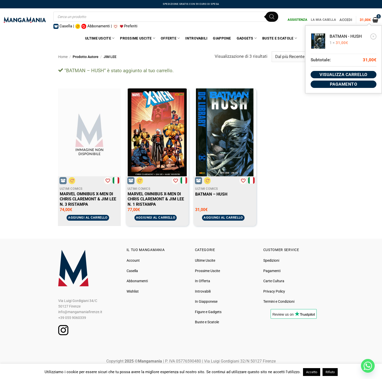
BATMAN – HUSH (211, 194)
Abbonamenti (137, 281)
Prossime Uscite (137, 38)
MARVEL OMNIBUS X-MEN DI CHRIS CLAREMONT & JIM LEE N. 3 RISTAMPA (88, 199)
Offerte (170, 38)
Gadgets (247, 38)
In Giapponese (206, 301)
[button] (369, 19)
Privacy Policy (274, 291)
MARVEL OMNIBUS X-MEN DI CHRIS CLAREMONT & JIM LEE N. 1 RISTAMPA (156, 199)
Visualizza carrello (343, 74)
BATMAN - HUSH (346, 36)
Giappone (222, 38)
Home (63, 57)
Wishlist (133, 291)
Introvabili (196, 38)
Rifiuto (330, 372)
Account (133, 260)
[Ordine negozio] (298, 56)
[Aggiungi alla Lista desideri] (107, 180)
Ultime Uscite (99, 38)
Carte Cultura (273, 281)
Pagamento (343, 84)
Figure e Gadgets (208, 312)
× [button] (373, 36)
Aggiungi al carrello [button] (88, 217)
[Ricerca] (272, 17)
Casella (132, 271)
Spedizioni (271, 260)
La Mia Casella (323, 20)
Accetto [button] (311, 372)
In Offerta (202, 281)
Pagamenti (271, 271)
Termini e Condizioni (278, 301)
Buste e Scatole (279, 38)
